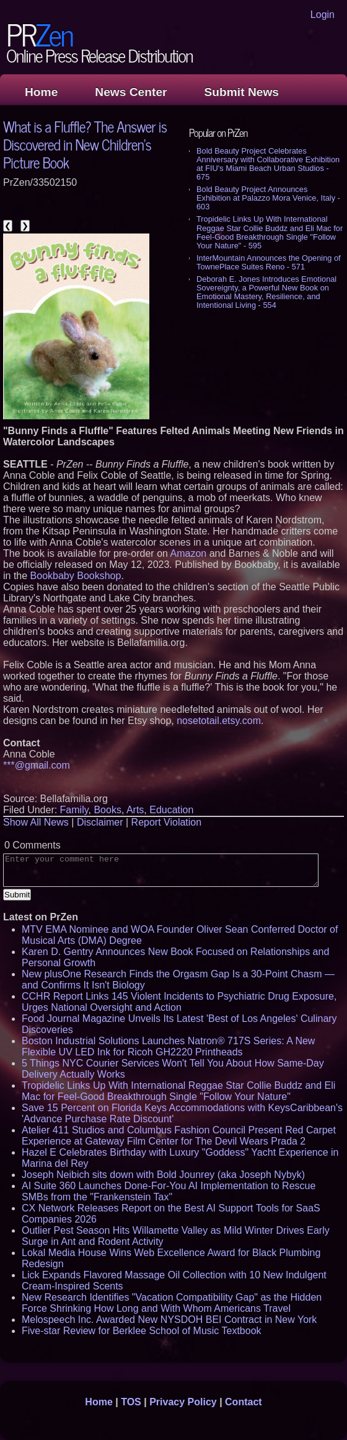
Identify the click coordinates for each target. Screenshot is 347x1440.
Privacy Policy (183, 1402)
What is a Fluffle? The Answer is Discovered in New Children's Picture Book (85, 144)
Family (74, 810)
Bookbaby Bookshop (75, 575)
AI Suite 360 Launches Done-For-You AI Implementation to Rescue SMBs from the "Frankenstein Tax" (168, 1191)
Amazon (188, 553)
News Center (131, 91)
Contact (243, 1402)
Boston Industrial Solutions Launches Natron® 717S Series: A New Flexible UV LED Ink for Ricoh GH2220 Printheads (168, 1046)
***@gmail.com (36, 765)
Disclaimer (100, 822)
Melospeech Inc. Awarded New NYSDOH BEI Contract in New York (169, 1319)
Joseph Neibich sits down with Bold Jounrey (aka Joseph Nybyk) (163, 1174)
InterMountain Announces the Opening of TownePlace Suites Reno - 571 (268, 262)
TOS (131, 1402)
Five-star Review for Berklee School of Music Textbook (141, 1330)
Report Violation (166, 822)
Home (41, 91)
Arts (135, 810)
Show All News (36, 822)
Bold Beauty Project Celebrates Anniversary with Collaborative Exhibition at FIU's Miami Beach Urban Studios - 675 (268, 163)
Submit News (241, 91)
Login (322, 14)
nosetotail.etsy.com (219, 720)
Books (107, 810)
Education (171, 810)
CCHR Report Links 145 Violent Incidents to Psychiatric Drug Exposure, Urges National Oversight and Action (179, 1002)
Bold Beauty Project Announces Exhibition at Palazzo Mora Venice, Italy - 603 (268, 198)
